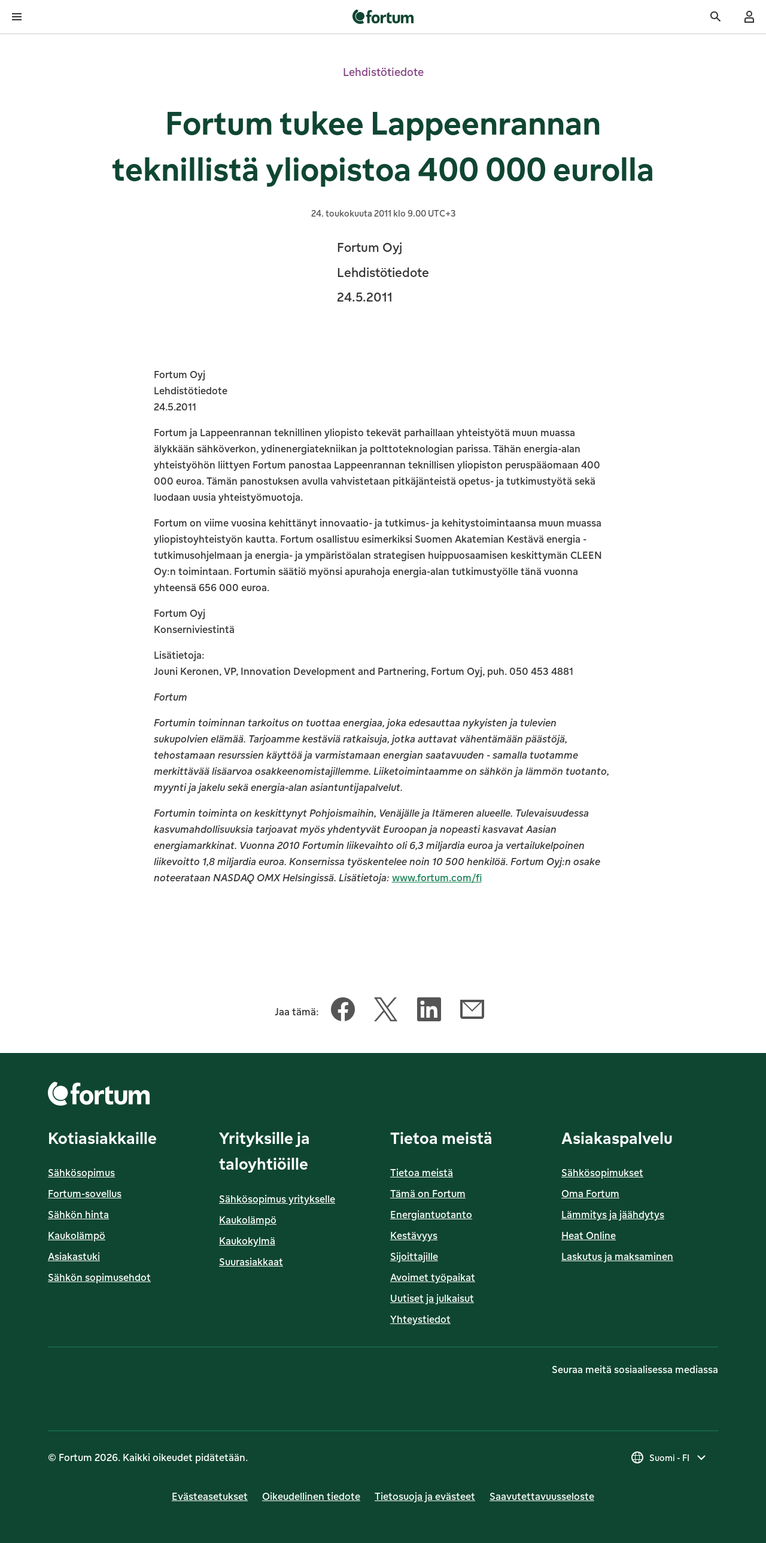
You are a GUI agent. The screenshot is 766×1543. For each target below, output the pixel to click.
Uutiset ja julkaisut (432, 1298)
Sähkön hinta (78, 1214)
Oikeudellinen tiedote (311, 1496)
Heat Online (588, 1235)
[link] (383, 17)
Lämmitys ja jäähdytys (612, 1214)
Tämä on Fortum (428, 1193)
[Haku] (715, 17)
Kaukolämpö (76, 1235)
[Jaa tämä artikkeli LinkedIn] (429, 1011)
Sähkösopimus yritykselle (277, 1199)
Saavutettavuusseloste (542, 1496)
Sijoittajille (414, 1256)
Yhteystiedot (420, 1319)
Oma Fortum (590, 1193)
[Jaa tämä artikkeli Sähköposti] (472, 1011)
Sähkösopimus (81, 1172)
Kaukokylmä (247, 1240)
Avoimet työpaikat (432, 1277)
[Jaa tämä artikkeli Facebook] (343, 1011)
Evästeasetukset (210, 1496)
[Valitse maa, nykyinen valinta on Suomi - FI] (669, 1457)
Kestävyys (413, 1235)
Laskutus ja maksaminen (617, 1256)
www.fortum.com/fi (437, 877)
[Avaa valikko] (17, 17)
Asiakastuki (74, 1256)
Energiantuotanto (431, 1214)
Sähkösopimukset (602, 1172)
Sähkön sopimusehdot (99, 1277)
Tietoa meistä (421, 1172)
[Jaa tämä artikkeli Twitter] (386, 1011)
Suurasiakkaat (251, 1261)
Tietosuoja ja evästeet (425, 1496)
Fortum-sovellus (84, 1193)
